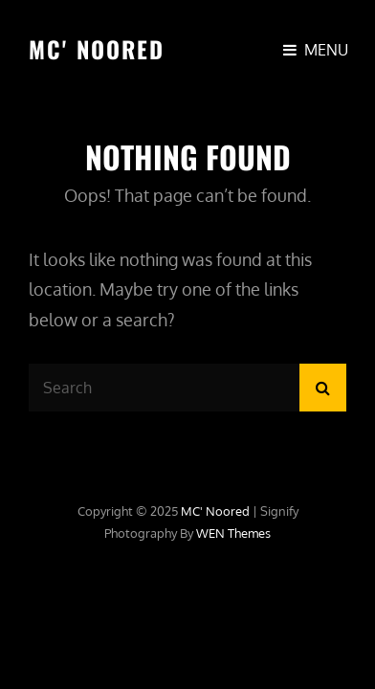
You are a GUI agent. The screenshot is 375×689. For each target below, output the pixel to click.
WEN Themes (233, 533)
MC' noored (97, 49)
